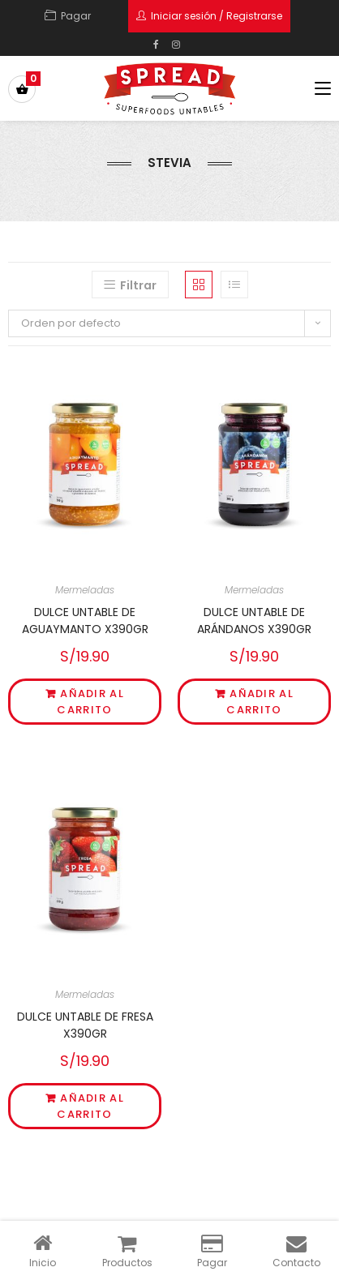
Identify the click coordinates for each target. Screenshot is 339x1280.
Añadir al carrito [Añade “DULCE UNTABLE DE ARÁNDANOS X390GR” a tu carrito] (260, 701)
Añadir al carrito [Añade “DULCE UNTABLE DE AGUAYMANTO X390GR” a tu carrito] (90, 701)
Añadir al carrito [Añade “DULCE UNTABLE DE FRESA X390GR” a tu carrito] (90, 1106)
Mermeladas (84, 590)
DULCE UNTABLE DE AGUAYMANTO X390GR (85, 620)
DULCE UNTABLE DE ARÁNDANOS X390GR (254, 620)
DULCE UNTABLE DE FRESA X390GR (85, 1025)
